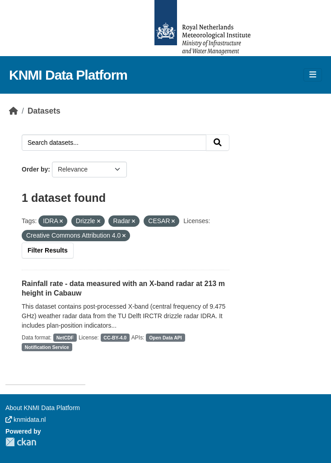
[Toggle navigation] (312, 74)
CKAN (20, 442)
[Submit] (217, 142)
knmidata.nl (25, 419)
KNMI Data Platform (68, 74)
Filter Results (48, 250)
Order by (35, 169)
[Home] (13, 110)
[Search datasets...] (114, 142)
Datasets (44, 110)
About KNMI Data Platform (42, 407)
